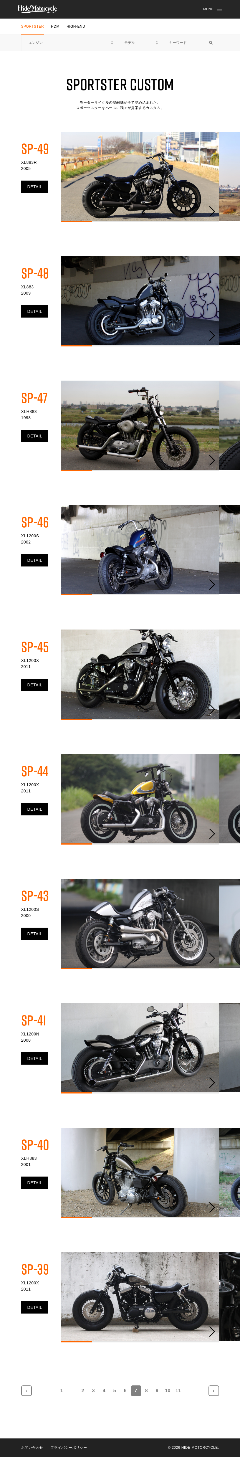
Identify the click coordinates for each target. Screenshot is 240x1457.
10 (168, 1390)
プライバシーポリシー (68, 1448)
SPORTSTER (32, 26)
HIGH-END (76, 26)
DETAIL (34, 186)
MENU (212, 9)
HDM (55, 26)
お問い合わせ (32, 1448)
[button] (212, 211)
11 (178, 1390)
